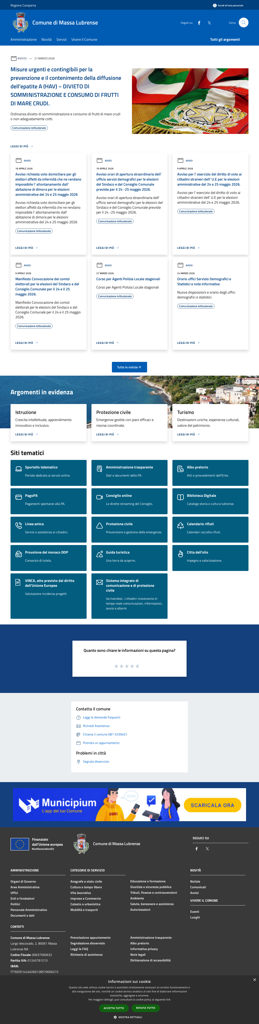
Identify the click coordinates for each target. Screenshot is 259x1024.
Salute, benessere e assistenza (152, 903)
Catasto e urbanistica (85, 904)
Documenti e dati (22, 915)
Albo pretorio (139, 943)
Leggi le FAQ (79, 948)
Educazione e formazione (148, 881)
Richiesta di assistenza (86, 954)
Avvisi (22, 58)
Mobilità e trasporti (84, 909)
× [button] (254, 979)
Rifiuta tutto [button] (145, 1008)
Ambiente (137, 898)
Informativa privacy (144, 948)
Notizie (195, 881)
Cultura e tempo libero (86, 887)
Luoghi (195, 917)
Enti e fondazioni (22, 898)
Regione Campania (23, 5)
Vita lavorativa (80, 892)
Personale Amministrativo (29, 909)
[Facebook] (197, 22)
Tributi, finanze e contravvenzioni (153, 892)
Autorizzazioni (140, 909)
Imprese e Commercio (85, 898)
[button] (129, 1017)
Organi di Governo (23, 881)
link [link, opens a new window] (168, 999)
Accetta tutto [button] (114, 1008)
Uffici (14, 892)
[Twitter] (208, 22)
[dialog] (129, 1000)
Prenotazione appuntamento (90, 937)
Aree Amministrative (25, 887)
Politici (15, 904)
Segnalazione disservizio (87, 943)
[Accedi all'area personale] (228, 5)
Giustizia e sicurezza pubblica (150, 886)
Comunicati (198, 887)
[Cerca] (243, 22)
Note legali (137, 954)
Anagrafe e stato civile (86, 881)
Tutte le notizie (129, 367)
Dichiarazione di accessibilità (150, 960)
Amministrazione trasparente (151, 937)
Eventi (194, 911)
